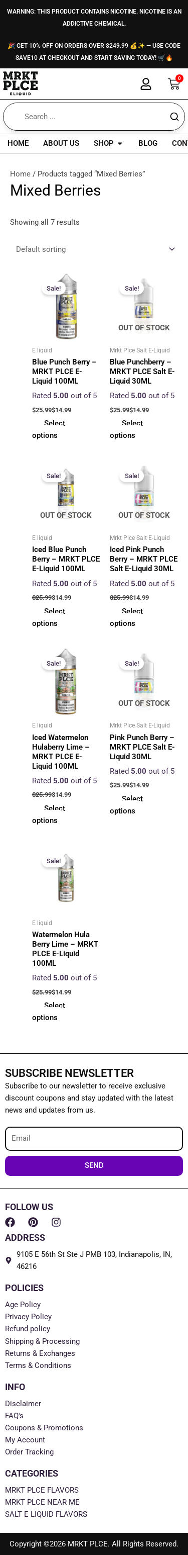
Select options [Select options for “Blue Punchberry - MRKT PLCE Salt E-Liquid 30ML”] (126, 429)
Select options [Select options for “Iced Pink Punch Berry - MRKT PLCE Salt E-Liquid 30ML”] (126, 617)
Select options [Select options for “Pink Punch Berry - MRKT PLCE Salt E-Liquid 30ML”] (126, 804)
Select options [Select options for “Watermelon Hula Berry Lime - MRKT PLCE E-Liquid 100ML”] (48, 1011)
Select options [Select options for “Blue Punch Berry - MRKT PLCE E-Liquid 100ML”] (48, 429)
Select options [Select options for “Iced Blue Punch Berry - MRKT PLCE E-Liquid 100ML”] (48, 617)
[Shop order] (94, 249)
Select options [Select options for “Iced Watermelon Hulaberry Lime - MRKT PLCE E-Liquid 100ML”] (48, 814)
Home (20, 173)
